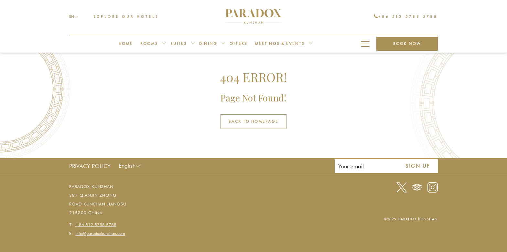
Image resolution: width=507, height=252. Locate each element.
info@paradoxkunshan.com (100, 233)
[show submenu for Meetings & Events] (310, 44)
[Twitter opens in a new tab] (401, 187)
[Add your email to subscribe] (366, 166)
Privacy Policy (90, 166)
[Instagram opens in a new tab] (432, 187)
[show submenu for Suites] (192, 44)
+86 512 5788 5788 (406, 16)
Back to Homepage (253, 122)
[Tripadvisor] (417, 187)
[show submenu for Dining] (223, 44)
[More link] (365, 44)
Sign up (417, 166)
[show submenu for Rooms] (164, 44)
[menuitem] (126, 44)
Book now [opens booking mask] (407, 44)
